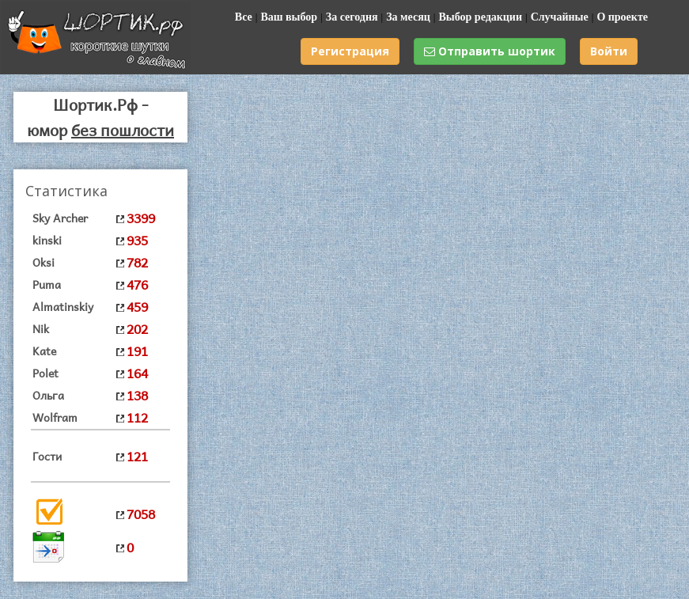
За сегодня (352, 17)
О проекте (622, 17)
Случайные (560, 17)
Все (243, 17)
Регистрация (350, 51)
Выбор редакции (480, 17)
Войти (608, 51)
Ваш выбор (288, 17)
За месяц (408, 17)
